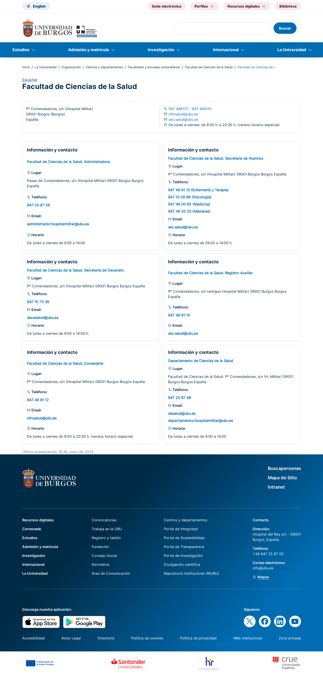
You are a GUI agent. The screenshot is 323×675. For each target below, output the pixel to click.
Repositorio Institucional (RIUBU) (191, 573)
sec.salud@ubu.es (183, 119)
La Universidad (291, 49)
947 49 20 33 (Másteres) (189, 211)
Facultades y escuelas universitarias (154, 67)
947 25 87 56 (38, 205)
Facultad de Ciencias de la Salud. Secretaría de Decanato (75, 270)
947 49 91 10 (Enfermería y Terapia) (198, 190)
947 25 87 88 (179, 397)
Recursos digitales (38, 520)
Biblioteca (288, 6)
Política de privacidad (198, 638)
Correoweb (31, 529)
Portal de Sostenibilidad (184, 538)
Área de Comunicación (111, 573)
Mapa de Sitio (282, 477)
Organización (71, 67)
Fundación (100, 546)
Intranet (276, 487)
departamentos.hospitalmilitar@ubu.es (200, 420)
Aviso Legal (71, 638)
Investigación (161, 49)
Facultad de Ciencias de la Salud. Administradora (68, 161)
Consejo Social (104, 555)
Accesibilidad (33, 638)
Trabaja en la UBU (107, 529)
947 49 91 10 (179, 315)
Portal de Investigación (183, 555)
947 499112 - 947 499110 (189, 109)
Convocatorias (104, 520)
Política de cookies (147, 638)
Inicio (26, 67)
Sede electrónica (166, 6)
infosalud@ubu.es (183, 114)
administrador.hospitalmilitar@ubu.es (58, 224)
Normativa (100, 564)
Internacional (226, 49)
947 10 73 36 (38, 302)
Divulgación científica (182, 564)
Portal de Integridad (181, 529)
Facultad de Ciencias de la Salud (209, 67)
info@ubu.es (263, 568)
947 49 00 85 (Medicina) (189, 204)
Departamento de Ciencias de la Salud (200, 361)
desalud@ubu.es (181, 413)
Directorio (106, 638)
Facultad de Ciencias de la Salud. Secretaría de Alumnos (215, 158)
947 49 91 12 (38, 400)
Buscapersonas (284, 468)
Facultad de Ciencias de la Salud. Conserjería (65, 363)
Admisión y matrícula (88, 49)
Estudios (20, 49)
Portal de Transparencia (184, 546)
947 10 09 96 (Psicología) (190, 197)
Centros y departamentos (104, 67)
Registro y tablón (106, 538)
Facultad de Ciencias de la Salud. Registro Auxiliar (210, 273)
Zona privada (290, 638)
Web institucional (247, 638)
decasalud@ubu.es (42, 317)
